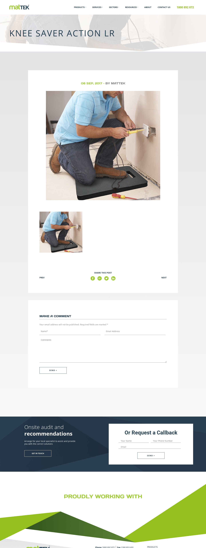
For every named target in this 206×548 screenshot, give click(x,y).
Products (79, 7)
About (147, 7)
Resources (131, 7)
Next (164, 277)
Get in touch (38, 453)
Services (96, 7)
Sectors (113, 7)
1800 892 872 (185, 7)
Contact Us (164, 7)
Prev (41, 277)
